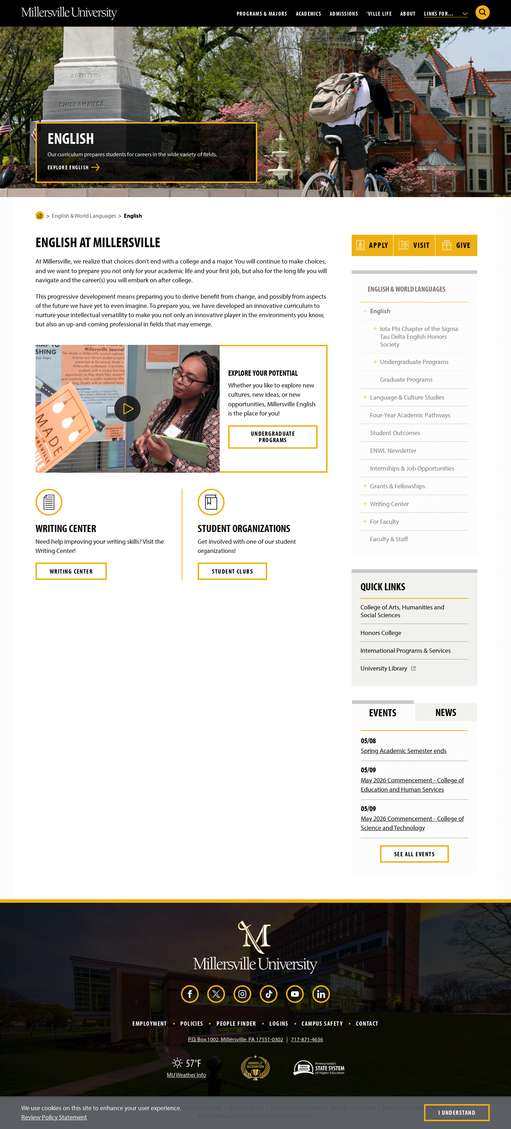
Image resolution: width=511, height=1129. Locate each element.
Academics (309, 13)
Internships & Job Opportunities (412, 469)
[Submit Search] (483, 12)
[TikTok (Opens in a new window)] (269, 999)
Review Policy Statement (54, 1117)
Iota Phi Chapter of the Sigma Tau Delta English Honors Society (419, 333)
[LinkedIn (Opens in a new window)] (321, 999)
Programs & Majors (262, 13)
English (380, 307)
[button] (127, 409)
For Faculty (384, 523)
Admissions (344, 13)
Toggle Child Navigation (365, 306)
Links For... (446, 13)
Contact (367, 1028)
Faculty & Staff (389, 541)
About (408, 13)
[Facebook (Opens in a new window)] (190, 999)
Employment (149, 1028)
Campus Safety (322, 1028)
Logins (279, 1028)
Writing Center (71, 571)
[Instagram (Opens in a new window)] (242, 999)
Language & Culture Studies (407, 395)
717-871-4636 (307, 1044)
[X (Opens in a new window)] (216, 999)
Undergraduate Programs (273, 436)
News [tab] (445, 717)
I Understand (457, 1112)
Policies (191, 1028)
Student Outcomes (395, 432)
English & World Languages (84, 215)
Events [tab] (382, 717)
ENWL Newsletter (393, 450)
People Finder (236, 1028)
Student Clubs (232, 571)
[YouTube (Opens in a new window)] (295, 999)
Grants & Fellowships (397, 487)
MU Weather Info (186, 1079)
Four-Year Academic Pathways (410, 413)
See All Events (414, 858)
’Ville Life (379, 13)
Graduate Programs (406, 377)
